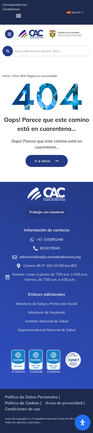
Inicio (6, 76)
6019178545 (50, 248)
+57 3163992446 (49, 239)
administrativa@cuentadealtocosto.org (50, 257)
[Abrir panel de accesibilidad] (83, 423)
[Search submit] (7, 51)
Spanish (74, 12)
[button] (19, 15)
